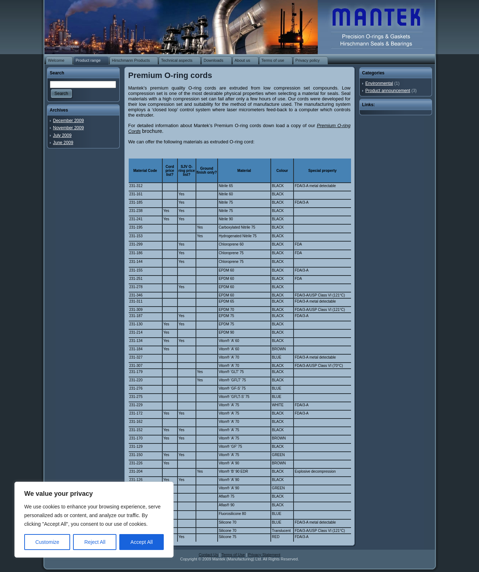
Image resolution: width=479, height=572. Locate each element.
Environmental (379, 83)
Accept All (142, 542)
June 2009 (63, 142)
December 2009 (68, 120)
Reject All (94, 542)
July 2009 (62, 135)
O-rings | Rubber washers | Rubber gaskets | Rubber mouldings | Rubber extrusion (372, 25)
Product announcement (387, 90)
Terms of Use (233, 554)
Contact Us (208, 554)
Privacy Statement (264, 554)
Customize (47, 542)
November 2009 (68, 127)
